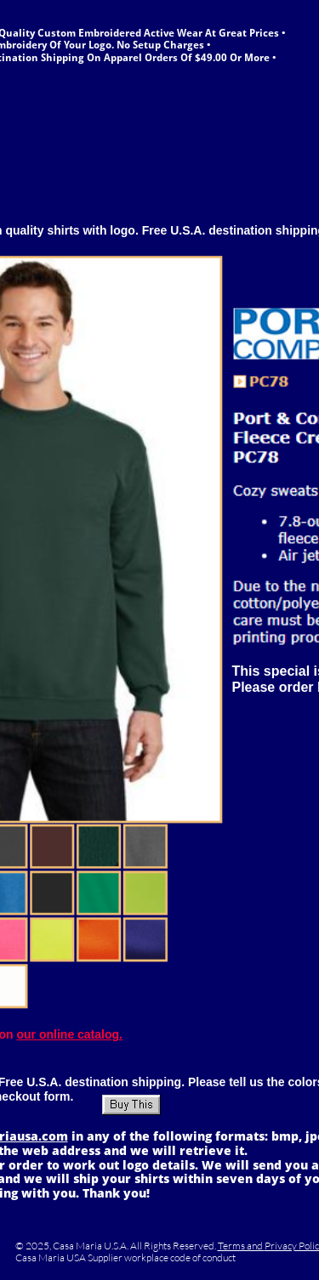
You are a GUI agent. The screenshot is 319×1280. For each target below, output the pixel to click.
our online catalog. (69, 1034)
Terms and (241, 1245)
